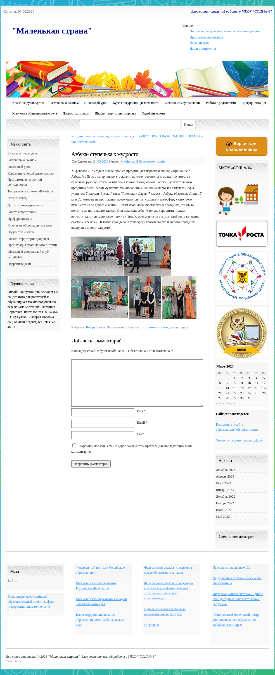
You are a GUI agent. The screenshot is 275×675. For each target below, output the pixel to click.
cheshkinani (129, 161)
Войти (12, 581)
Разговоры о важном (64, 103)
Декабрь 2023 (225, 470)
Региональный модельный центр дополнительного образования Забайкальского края (235, 620)
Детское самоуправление (183, 103)
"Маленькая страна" (52, 30)
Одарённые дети (153, 113)
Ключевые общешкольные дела (34, 113)
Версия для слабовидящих (242, 146)
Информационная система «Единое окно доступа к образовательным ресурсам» (237, 599)
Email (142, 422)
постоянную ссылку (155, 327)
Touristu (19, 661)
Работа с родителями (221, 103)
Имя (141, 411)
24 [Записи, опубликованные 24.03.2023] (249, 393)
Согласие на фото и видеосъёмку (239, 440)
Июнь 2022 (224, 510)
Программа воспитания (206, 37)
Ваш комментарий (152, 161)
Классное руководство (28, 103)
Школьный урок (95, 103)
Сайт (140, 434)
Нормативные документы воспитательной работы (225, 31)
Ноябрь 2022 (225, 503)
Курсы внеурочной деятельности (136, 103)
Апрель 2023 (225, 476)
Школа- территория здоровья (115, 113)
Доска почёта (199, 43)
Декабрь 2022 (225, 497)
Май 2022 (223, 517)
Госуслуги (151, 625)
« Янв (220, 403)
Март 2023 (223, 483)
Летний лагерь (18, 198)
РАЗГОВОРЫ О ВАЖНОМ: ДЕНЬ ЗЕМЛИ (171, 136)
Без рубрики (95, 327)
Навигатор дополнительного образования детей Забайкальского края (100, 620)
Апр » (231, 403)
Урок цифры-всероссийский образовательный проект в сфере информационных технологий (31, 602)
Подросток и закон (76, 113)
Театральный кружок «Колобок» (31, 191)
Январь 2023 (225, 490)
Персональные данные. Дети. (233, 567)
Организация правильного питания (32, 245)
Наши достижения (203, 49)
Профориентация (253, 103)
